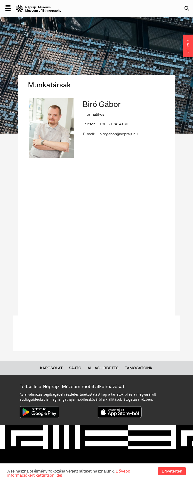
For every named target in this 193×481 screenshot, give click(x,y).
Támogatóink (138, 367)
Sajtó (75, 367)
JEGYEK (188, 46)
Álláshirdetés (103, 367)
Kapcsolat (51, 367)
